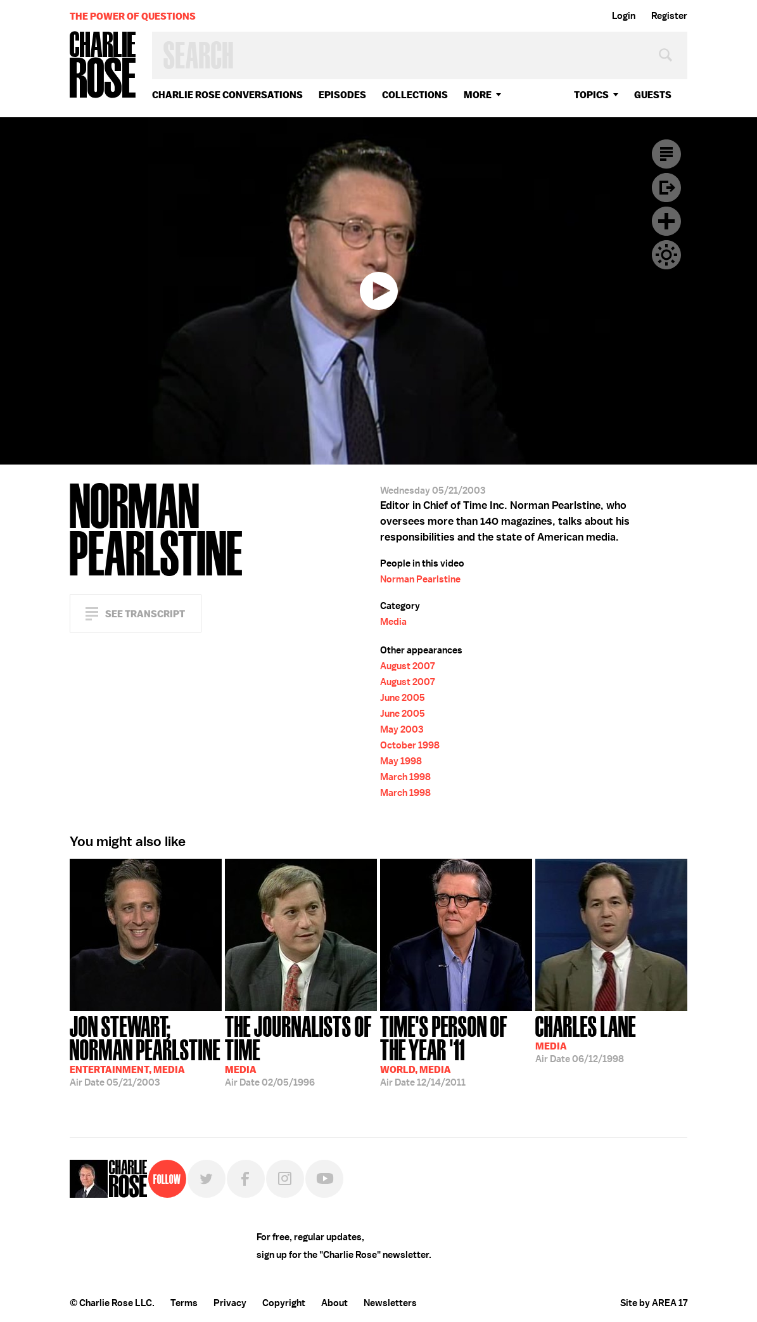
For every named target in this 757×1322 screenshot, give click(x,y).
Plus (666, 221)
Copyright (283, 1303)
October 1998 (410, 745)
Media (393, 621)
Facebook (246, 1179)
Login (623, 16)
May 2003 (401, 729)
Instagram (285, 1179)
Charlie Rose (103, 65)
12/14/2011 (456, 1050)
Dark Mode (666, 254)
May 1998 (401, 761)
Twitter (207, 1179)
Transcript (666, 154)
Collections (415, 95)
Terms (184, 1303)
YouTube (324, 1179)
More (478, 95)
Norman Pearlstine (420, 579)
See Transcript (145, 614)
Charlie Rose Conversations (227, 95)
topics (591, 95)
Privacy (229, 1303)
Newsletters (390, 1303)
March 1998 (405, 777)
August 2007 (407, 666)
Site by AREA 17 (653, 1303)
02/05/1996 (301, 1050)
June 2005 (402, 697)
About (334, 1303)
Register (669, 16)
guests (652, 95)
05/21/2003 (146, 1050)
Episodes (342, 95)
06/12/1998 (585, 1038)
